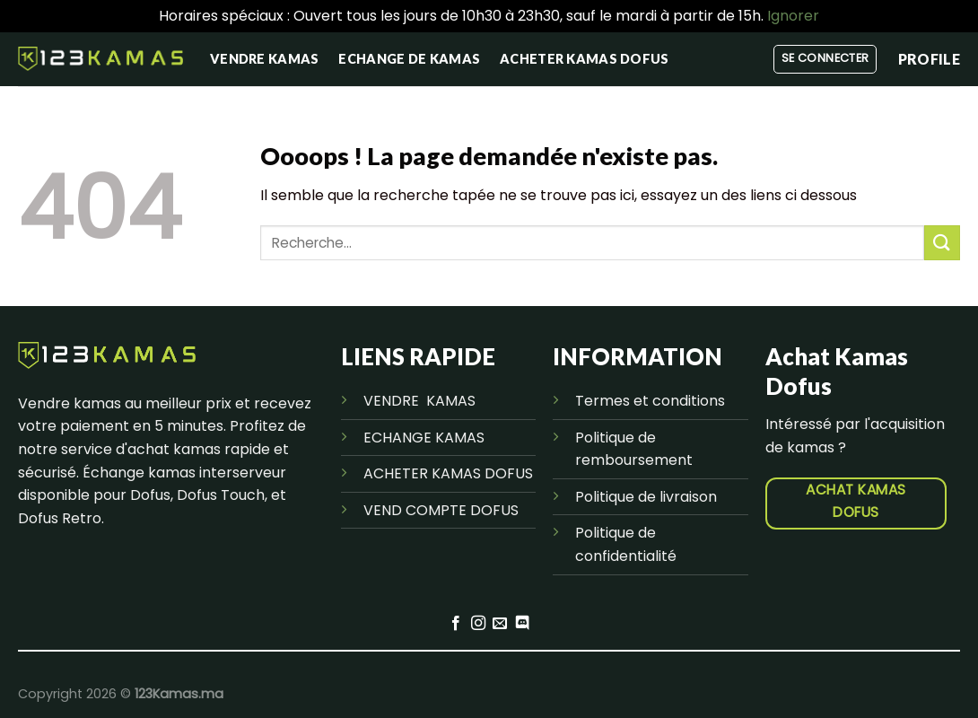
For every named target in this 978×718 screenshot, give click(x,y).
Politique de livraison (646, 496)
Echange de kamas (409, 58)
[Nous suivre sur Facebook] (456, 624)
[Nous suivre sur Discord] (522, 624)
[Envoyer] (942, 242)
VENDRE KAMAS (419, 400)
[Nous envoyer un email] (500, 624)
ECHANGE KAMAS (424, 437)
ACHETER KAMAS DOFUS (448, 473)
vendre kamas (264, 58)
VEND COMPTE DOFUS (441, 510)
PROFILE (929, 58)
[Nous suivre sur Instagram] (478, 624)
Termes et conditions (650, 400)
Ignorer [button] (793, 15)
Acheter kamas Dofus (584, 58)
